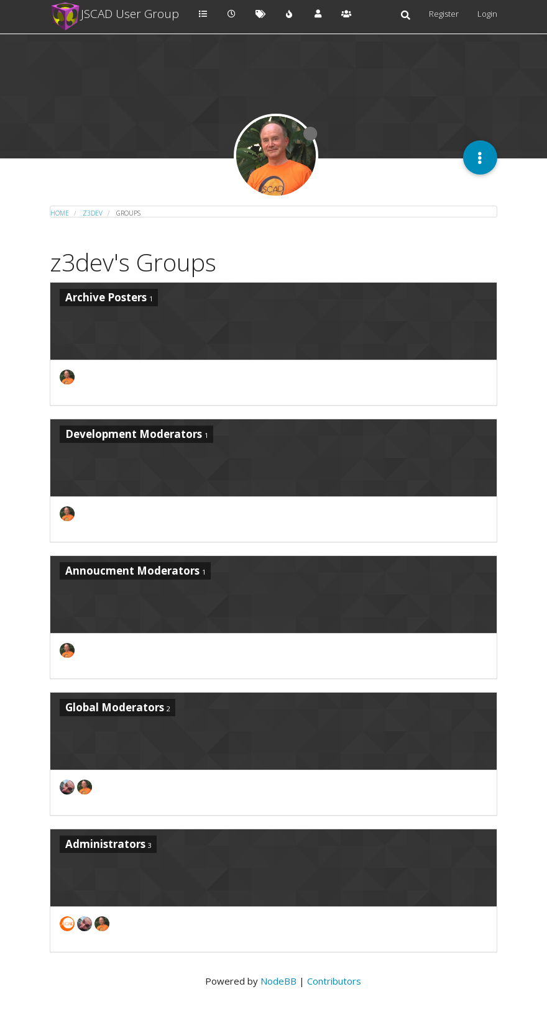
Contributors (334, 981)
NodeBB (278, 981)
